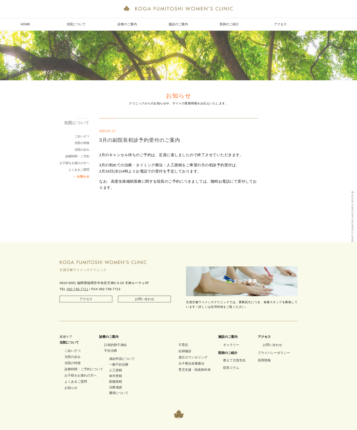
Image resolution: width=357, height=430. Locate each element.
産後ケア (66, 337)
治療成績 (115, 387)
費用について (118, 393)
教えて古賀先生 (234, 360)
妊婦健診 (184, 351)
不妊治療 (110, 350)
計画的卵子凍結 (115, 345)
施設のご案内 (178, 24)
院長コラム (231, 368)
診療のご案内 (127, 24)
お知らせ (83, 176)
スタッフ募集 (243, 281)
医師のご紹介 (229, 24)
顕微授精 (115, 381)
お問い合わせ (144, 299)
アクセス (280, 24)
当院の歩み (81, 149)
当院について (76, 24)
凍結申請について (122, 359)
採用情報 (217, 307)
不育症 (183, 345)
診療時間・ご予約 (77, 156)
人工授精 (115, 370)
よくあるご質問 (78, 170)
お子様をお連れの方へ (74, 163)
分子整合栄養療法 (191, 363)
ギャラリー (231, 345)
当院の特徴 (81, 143)
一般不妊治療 (118, 364)
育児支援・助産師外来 (194, 370)
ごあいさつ (81, 136)
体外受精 (115, 376)
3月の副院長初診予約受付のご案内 (139, 140)
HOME (25, 24)
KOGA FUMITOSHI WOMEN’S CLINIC (178, 9)
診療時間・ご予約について (83, 369)
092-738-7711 (77, 289)
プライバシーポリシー (274, 353)
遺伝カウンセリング (193, 357)
